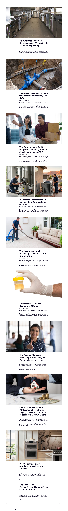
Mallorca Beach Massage (12, 1)
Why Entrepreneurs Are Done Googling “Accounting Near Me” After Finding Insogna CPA (33, 149)
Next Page (60, 503)
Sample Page (60, 1)
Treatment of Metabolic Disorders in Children (30, 304)
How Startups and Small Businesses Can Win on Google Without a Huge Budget (33, 43)
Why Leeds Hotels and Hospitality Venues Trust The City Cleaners (32, 253)
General (26, 47)
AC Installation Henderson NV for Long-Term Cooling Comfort (33, 200)
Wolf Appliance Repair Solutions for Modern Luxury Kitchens (32, 466)
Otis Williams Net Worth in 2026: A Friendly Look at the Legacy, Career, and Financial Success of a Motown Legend (32, 411)
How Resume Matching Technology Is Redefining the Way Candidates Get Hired (32, 357)
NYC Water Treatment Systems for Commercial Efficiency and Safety (33, 95)
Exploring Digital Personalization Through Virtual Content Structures (33, 487)
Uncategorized (27, 100)
